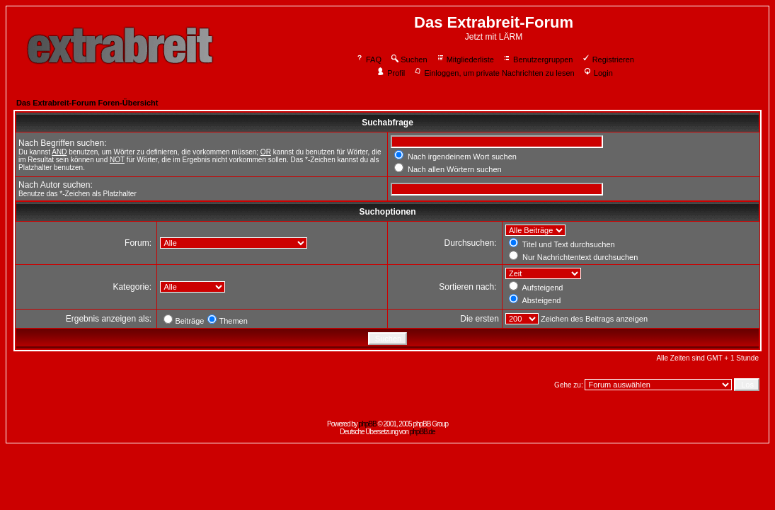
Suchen (408, 59)
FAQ (368, 59)
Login (598, 73)
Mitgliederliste (465, 59)
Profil (391, 73)
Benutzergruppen (538, 59)
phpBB (368, 424)
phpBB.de (422, 432)
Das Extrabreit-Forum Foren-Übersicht (87, 102)
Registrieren (608, 59)
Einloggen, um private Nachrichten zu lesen (493, 73)
